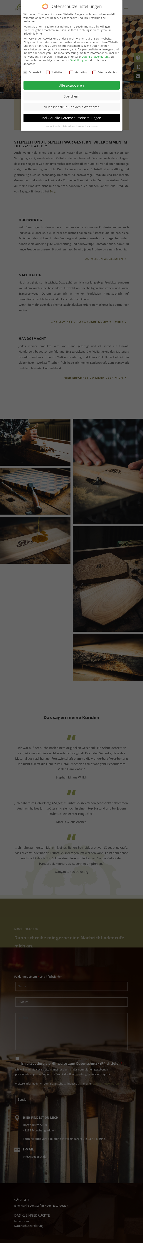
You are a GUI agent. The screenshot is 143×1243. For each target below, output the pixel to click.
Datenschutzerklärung (95, 56)
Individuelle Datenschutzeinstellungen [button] (71, 118)
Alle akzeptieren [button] (71, 85)
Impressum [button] (92, 126)
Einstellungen (78, 60)
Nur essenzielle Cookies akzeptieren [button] (72, 107)
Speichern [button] (71, 96)
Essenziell (32, 72)
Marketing (78, 72)
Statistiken (55, 72)
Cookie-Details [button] (53, 126)
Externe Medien (104, 72)
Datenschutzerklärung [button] (73, 126)
